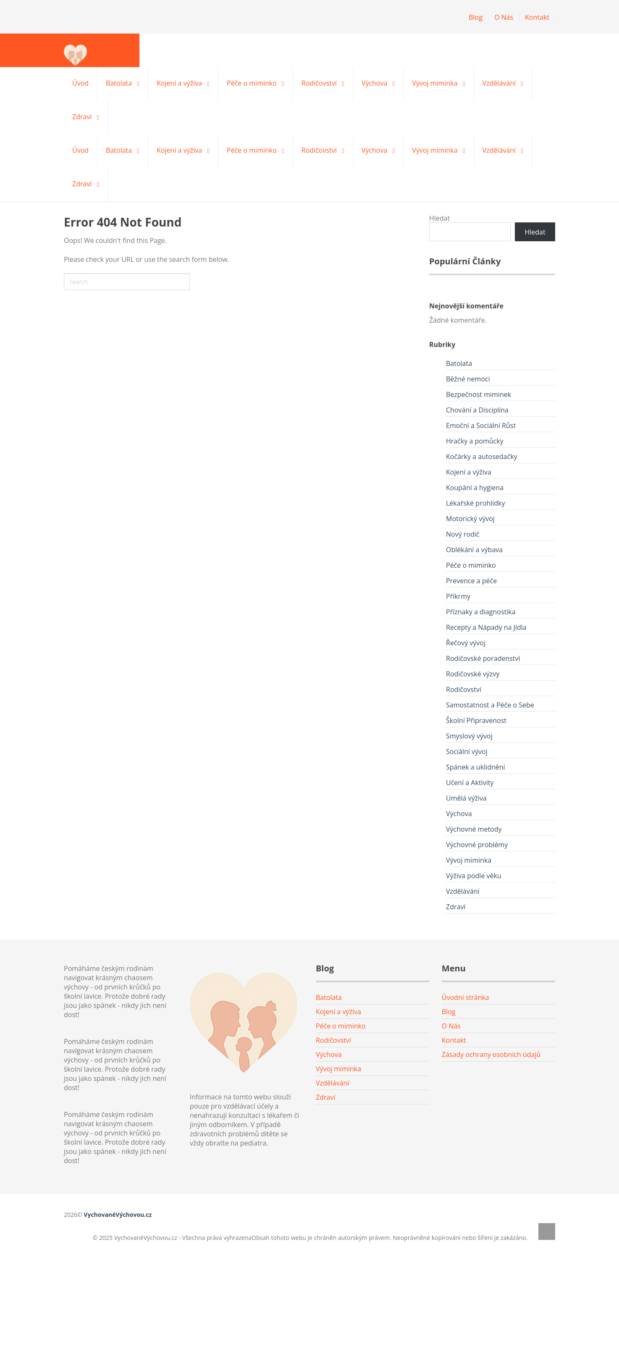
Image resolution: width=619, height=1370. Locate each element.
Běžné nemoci (468, 379)
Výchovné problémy (477, 844)
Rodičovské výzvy (472, 673)
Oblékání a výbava (474, 549)
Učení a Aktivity (469, 782)
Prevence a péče (471, 580)
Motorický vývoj (470, 518)
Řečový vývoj (465, 642)
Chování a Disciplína (477, 410)
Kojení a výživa (179, 83)
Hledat (439, 218)
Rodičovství (319, 83)
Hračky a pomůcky (475, 441)
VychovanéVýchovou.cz (118, 1215)
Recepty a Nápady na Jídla (486, 627)
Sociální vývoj (467, 751)
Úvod (80, 83)
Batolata (119, 83)
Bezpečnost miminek (478, 394)
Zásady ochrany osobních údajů (491, 1054)
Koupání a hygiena (475, 487)
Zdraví (82, 116)
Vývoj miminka (434, 83)
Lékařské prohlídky (475, 503)
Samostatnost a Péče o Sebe (490, 705)
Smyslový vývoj (469, 736)
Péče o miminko (252, 83)
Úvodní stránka (465, 997)
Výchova (375, 83)
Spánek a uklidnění (475, 767)
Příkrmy (458, 596)
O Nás (503, 17)
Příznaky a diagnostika (481, 611)
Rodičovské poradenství (483, 658)
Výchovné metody (474, 829)
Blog (476, 17)
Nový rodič (463, 534)
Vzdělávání (499, 83)
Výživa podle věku (473, 875)
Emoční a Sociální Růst (481, 425)
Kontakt (537, 17)
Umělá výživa (466, 798)
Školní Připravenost (476, 720)
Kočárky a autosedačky (481, 456)
